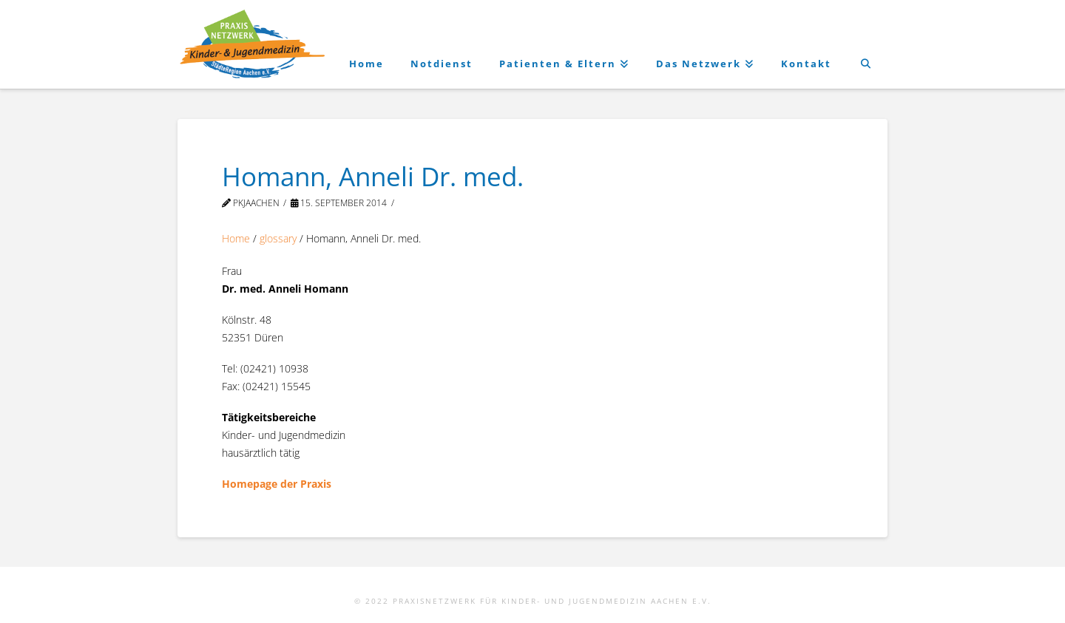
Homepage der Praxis (276, 484)
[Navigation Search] (866, 44)
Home (236, 238)
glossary (278, 238)
